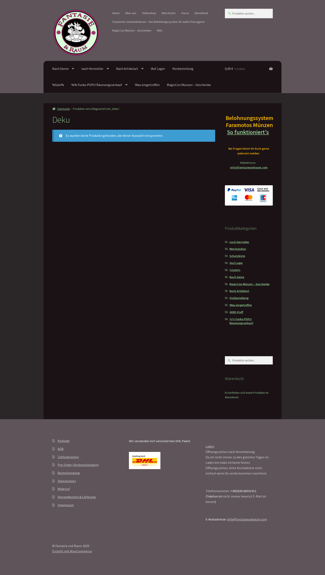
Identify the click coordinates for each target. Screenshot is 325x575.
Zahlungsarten (68, 457)
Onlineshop (149, 13)
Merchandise (237, 249)
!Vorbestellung (182, 69)
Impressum (66, 505)
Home (116, 13)
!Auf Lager (158, 69)
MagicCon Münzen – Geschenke (131, 30)
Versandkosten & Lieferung (77, 497)
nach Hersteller (92, 69)
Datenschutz (67, 481)
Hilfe (159, 30)
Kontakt (64, 441)
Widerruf (64, 489)
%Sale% (58, 85)
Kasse (185, 13)
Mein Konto (169, 13)
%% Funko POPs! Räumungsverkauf (96, 85)
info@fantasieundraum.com (249, 167)
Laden (210, 446)
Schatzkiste (237, 256)
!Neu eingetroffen (147, 85)
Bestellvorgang (69, 473)
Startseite (63, 109)
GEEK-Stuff (236, 312)
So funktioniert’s (248, 132)
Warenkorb (201, 13)
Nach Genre (60, 69)
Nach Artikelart (127, 69)
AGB (61, 449)
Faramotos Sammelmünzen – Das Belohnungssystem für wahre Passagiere (158, 22)
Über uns (130, 13)
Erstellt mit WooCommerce (72, 551)
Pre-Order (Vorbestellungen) (78, 465)
